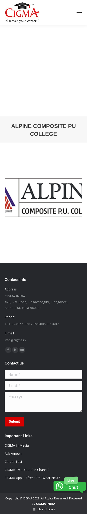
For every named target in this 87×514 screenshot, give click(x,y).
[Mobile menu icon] (79, 12)
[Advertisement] (43, 70)
